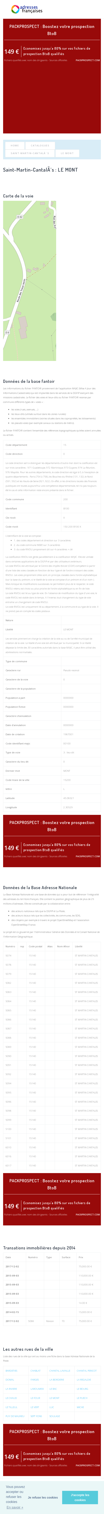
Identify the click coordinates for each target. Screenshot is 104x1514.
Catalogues (40, 145)
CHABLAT (36, 1370)
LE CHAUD (11, 1398)
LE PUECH (82, 1398)
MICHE (80, 1407)
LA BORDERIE (57, 1379)
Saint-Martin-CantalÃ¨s (30, 153)
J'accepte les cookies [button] (80, 1497)
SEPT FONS (36, 1416)
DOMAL (10, 1379)
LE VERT (35, 1407)
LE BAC (53, 1388)
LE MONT (67, 153)
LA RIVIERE (11, 1388)
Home (15, 145)
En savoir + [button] (15, 1507)
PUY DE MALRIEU (15, 1416)
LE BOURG (82, 1388)
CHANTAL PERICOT (87, 1370)
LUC (52, 1407)
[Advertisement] (52, 101)
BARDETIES (11, 1370)
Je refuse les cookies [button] (43, 1497)
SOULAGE (55, 1416)
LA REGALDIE (84, 1379)
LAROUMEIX (37, 1388)
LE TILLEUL (11, 1407)
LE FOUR (35, 1398)
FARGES (35, 1379)
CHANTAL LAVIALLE (60, 1370)
